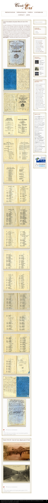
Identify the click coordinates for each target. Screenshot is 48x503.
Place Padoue (37, 140)
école (40, 149)
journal (42, 127)
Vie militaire (39, 148)
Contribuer (38, 12)
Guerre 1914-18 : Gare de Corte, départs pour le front (16, 440)
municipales (38, 136)
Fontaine (42, 125)
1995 (38, 118)
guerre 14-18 (24, 490)
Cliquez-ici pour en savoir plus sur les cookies (10, 502)
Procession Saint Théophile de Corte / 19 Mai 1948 (42, 62)
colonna (41, 121)
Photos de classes (39, 138)
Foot (36, 127)
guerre (20, 490)
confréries (36, 122)
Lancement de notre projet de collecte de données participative (40, 95)
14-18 (36, 116)
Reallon (11, 434)
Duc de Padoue (37, 125)
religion (37, 142)
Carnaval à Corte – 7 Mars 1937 (42, 68)
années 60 (42, 118)
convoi (7, 490)
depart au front (13, 490)
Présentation (10, 12)
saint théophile (40, 143)
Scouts (39, 145)
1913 (5, 433)
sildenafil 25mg (38, 103)
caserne (36, 121)
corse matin (40, 122)
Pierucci (43, 139)
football (39, 127)
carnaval (41, 119)
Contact (21, 15)
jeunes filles (6, 434)
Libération (36, 130)
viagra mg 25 (38, 97)
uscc (36, 148)
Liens (28, 15)
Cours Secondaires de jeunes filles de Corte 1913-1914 (15, 22)
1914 (7, 433)
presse (41, 140)
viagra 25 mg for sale (39, 92)
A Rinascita (37, 119)
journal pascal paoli (38, 128)
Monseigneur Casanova (38, 133)
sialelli (14, 434)
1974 (43, 116)
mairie (38, 131)
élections (37, 151)
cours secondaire (12, 433)
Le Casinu (37, 43)
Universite (42, 146)
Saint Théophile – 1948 (42, 73)
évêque (41, 151)
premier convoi (7, 491)
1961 (42, 116)
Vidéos (30, 12)
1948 (38, 116)
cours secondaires (20, 433)
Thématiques (21, 12)
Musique (36, 137)
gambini (26, 433)
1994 (36, 118)
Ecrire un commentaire (12, 429)
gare (17, 490)
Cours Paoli (41, 124)
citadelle (38, 121)
